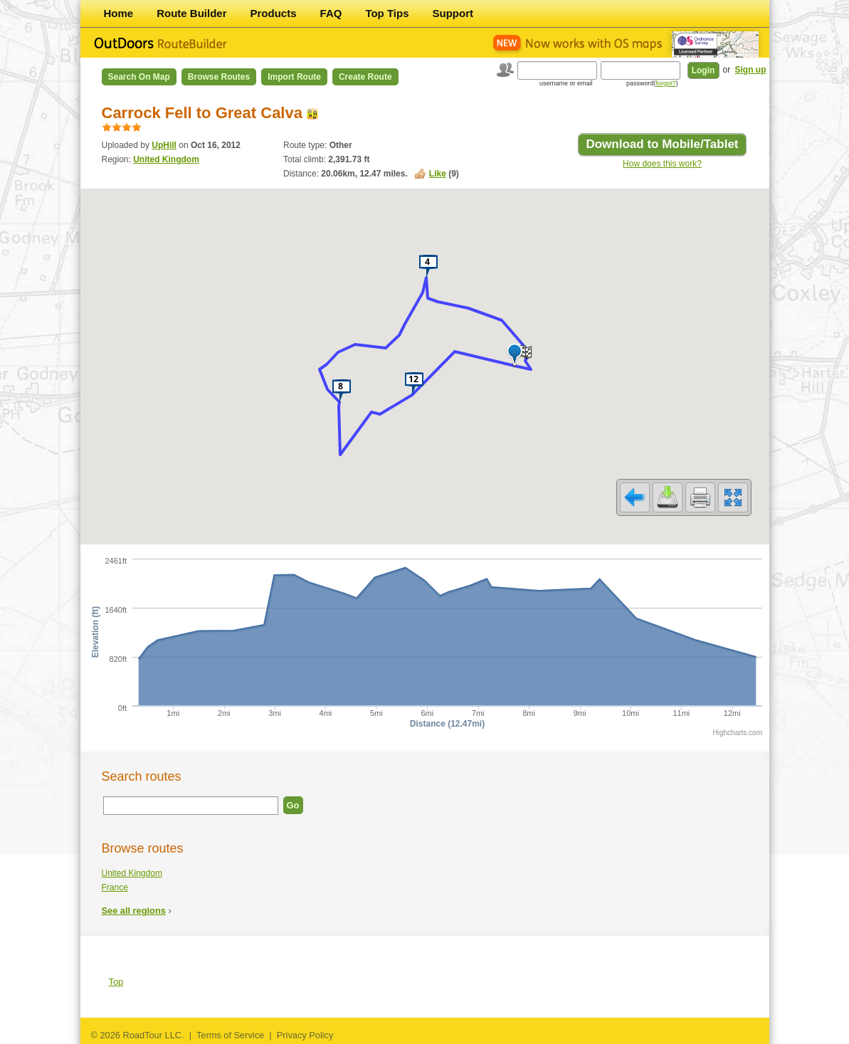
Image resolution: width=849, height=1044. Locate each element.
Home (119, 13)
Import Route (294, 77)
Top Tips (386, 13)
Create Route (365, 77)
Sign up (750, 70)
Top (116, 981)
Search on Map (139, 77)
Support (453, 13)
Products (274, 13)
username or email (566, 83)
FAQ (331, 13)
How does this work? (662, 164)
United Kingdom (166, 159)
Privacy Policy (305, 1035)
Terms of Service (230, 1035)
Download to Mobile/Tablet (662, 144)
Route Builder (191, 13)
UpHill (164, 145)
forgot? (665, 83)
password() (652, 83)
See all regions (134, 910)
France (115, 887)
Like (437, 174)
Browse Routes (219, 77)
